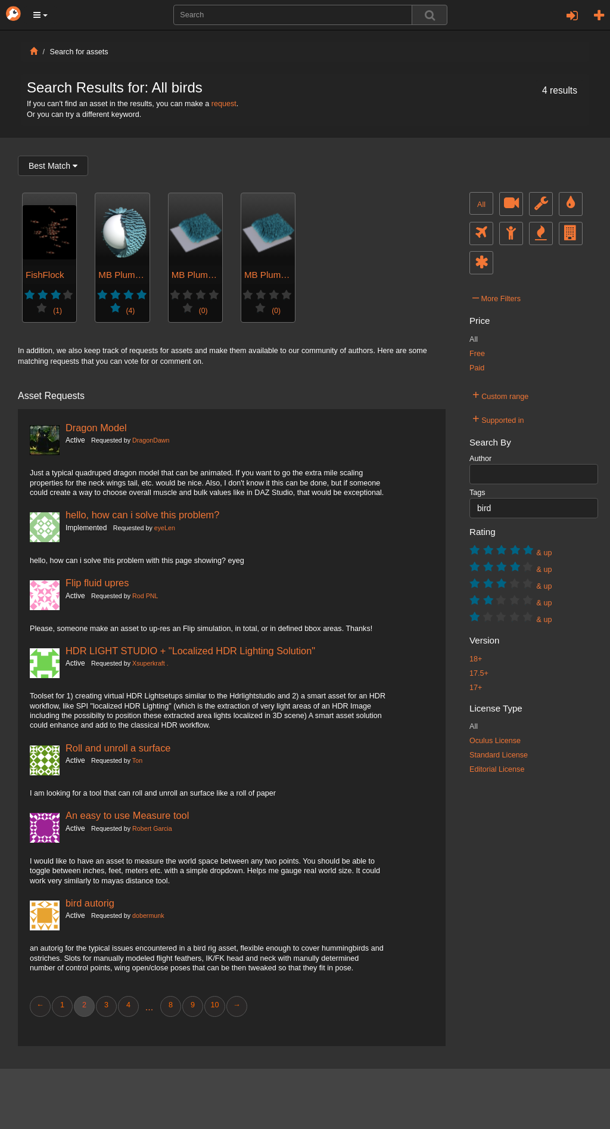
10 (214, 1005)
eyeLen (164, 527)
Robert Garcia (152, 828)
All (481, 204)
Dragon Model (96, 427)
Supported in (498, 418)
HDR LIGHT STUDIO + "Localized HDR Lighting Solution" (190, 650)
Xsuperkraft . (150, 663)
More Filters (496, 297)
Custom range (500, 394)
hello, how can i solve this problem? (142, 514)
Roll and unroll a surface (118, 748)
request (223, 104)
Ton (137, 760)
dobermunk (148, 915)
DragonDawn (150, 440)
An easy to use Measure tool (127, 815)
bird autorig (90, 903)
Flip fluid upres (97, 582)
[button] (40, 15)
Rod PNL (145, 595)
